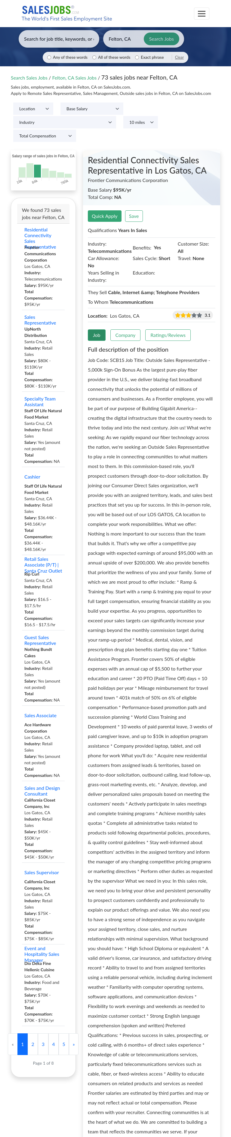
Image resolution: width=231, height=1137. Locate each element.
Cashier (32, 476)
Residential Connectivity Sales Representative (40, 238)
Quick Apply (105, 216)
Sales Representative (40, 320)
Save (134, 216)
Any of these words (70, 57)
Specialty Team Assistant (40, 401)
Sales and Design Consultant (42, 791)
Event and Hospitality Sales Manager (41, 954)
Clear (179, 57)
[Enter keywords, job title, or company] (58, 39)
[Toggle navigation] (201, 14)
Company (126, 335)
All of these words (114, 57)
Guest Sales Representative (40, 640)
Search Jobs (161, 39)
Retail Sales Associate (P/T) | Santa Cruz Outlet (43, 565)
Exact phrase (152, 57)
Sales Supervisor (41, 872)
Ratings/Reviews (168, 335)
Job (96, 335)
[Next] (74, 1044)
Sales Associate (40, 715)
